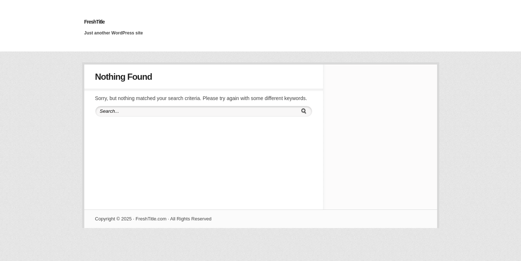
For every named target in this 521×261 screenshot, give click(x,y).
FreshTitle (94, 22)
